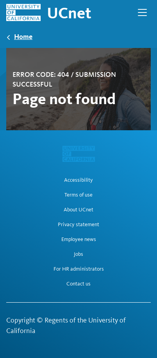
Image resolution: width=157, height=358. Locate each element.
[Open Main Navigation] (142, 12)
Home (23, 36)
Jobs (78, 254)
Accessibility (78, 180)
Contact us (78, 284)
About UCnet (78, 210)
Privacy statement (78, 224)
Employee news (78, 239)
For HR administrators (79, 269)
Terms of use (78, 195)
